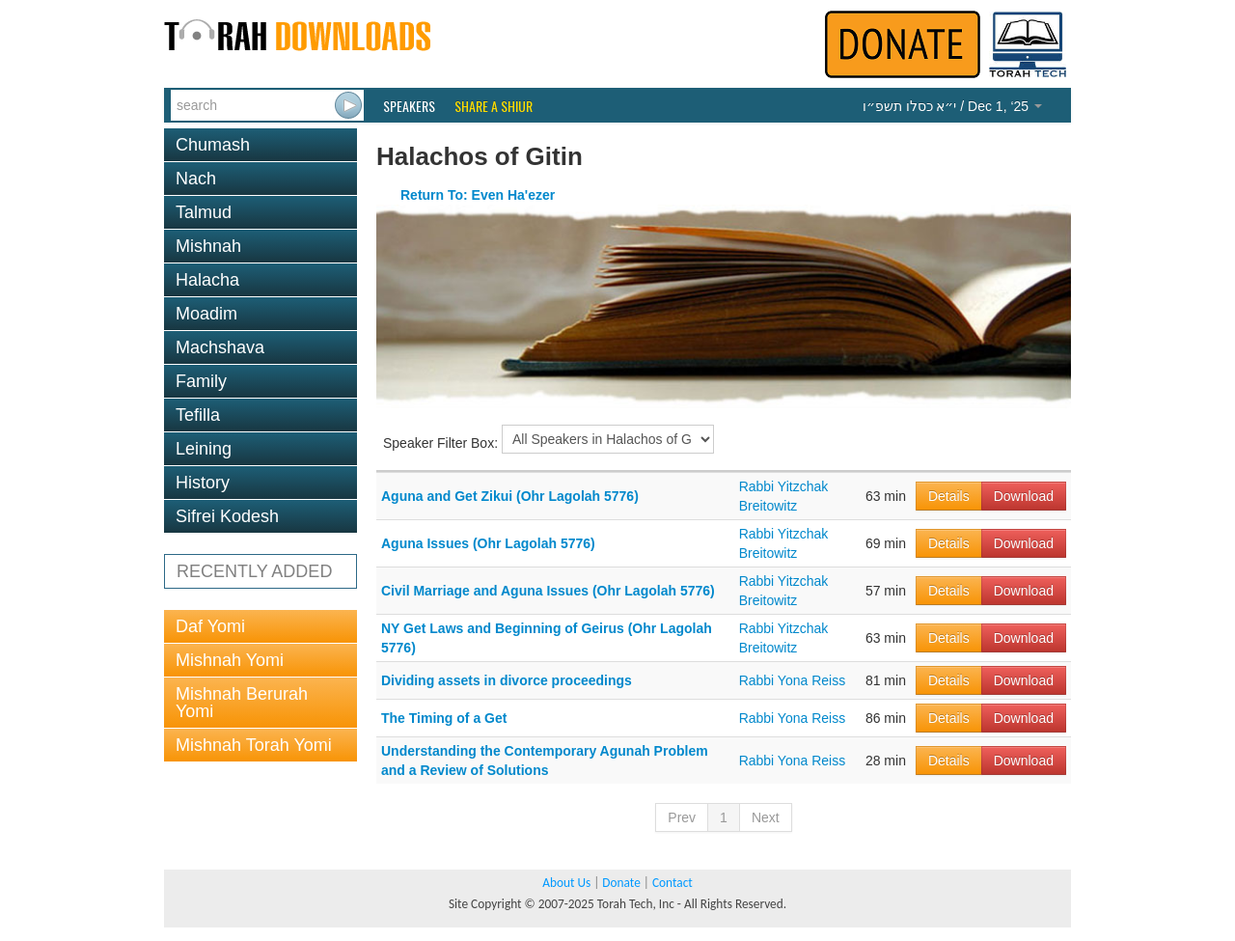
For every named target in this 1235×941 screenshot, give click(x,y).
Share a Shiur (493, 106)
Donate (621, 882)
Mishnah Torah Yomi (254, 745)
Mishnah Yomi (230, 660)
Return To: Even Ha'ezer (477, 195)
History (203, 482)
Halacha (207, 280)
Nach (196, 178)
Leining (204, 448)
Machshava (220, 347)
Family (201, 381)
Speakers (409, 106)
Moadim (206, 313)
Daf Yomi (210, 626)
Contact (672, 882)
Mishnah (208, 246)
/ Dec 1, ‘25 (952, 106)
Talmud (204, 212)
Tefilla (198, 415)
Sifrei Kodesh (227, 516)
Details (949, 496)
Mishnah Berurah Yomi (242, 702)
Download (1024, 496)
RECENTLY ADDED (254, 571)
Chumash (213, 144)
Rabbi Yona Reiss (792, 680)
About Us (566, 882)
